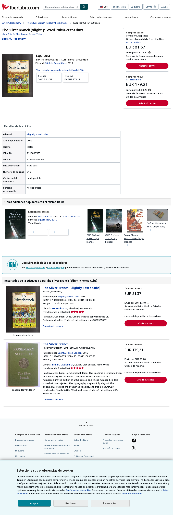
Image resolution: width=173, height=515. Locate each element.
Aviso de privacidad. (132, 493)
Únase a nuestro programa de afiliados (57, 446)
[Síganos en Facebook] (134, 441)
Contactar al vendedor (53, 326)
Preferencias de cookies (78, 490)
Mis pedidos (21, 456)
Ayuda (164, 6)
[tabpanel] (61, 162)
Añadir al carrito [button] (147, 65)
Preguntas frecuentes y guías (113, 441)
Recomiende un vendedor (56, 453)
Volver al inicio (86, 425)
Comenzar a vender (160, 17)
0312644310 (45, 216)
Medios (77, 445)
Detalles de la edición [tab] (17, 126)
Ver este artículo (133, 42)
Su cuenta (135, 6)
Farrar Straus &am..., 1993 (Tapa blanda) (134, 238)
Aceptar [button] (34, 503)
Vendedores (131, 17)
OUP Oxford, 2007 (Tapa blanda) (93, 238)
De (49, 77)
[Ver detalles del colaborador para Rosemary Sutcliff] (14, 38)
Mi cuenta (19, 450)
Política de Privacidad (84, 456)
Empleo (77, 450)
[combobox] (61, 7)
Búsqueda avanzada (12, 17)
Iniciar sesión (119, 6)
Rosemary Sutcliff (35, 267)
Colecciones (41, 17)
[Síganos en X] (134, 448)
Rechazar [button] (70, 503)
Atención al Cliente (111, 448)
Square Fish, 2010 (47, 219)
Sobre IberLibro (81, 440)
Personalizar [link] (110, 503)
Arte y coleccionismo (101, 17)
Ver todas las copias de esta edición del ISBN (60, 70)
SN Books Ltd (59, 308)
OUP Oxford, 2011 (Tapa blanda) (112, 238)
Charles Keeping (56, 267)
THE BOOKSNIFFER (62, 364)
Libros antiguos (69, 17)
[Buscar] (84, 7)
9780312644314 (71, 216)
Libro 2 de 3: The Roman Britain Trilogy (23, 33)
